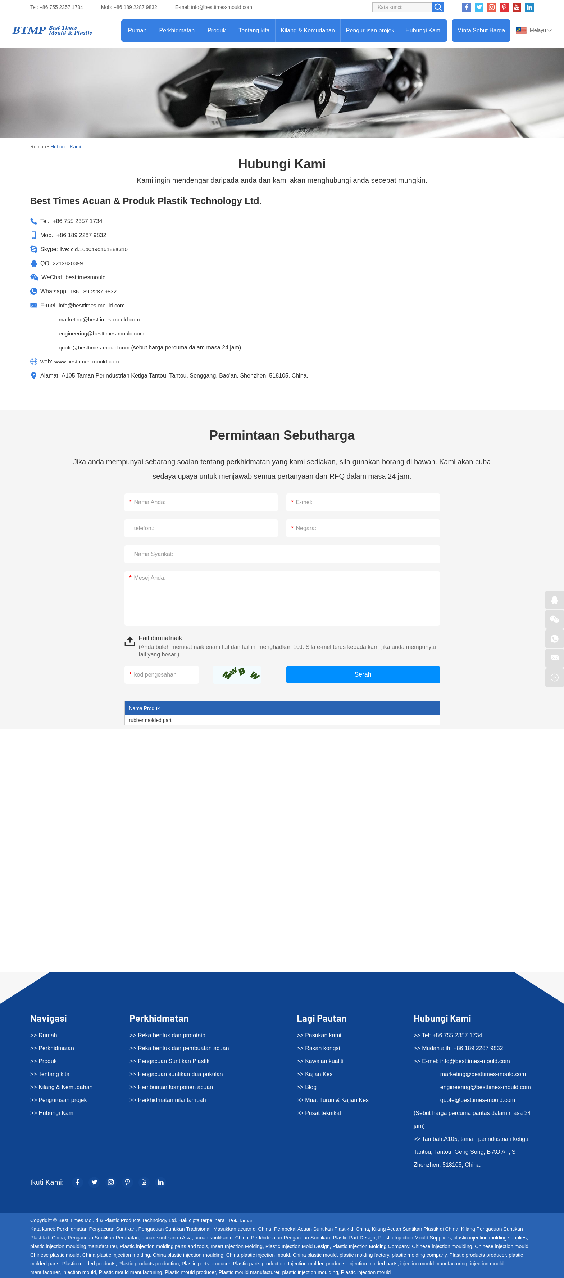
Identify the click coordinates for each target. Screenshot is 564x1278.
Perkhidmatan (177, 30)
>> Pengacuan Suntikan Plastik (169, 1061)
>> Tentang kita (49, 1074)
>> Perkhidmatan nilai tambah (167, 1100)
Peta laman (241, 1221)
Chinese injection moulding (442, 1247)
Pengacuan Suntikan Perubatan (103, 1238)
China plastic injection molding (116, 1255)
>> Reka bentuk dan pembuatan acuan (179, 1048)
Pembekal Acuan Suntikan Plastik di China (321, 1229)
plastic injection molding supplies (490, 1238)
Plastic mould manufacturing (130, 1272)
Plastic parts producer (206, 1264)
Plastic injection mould (366, 1272)
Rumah (137, 30)
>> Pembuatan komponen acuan (171, 1087)
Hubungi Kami (423, 30)
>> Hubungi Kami (52, 1113)
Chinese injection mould (501, 1247)
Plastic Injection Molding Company (370, 1247)
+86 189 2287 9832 (94, 291)
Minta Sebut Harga (481, 30)
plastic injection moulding (310, 1272)
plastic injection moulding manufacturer (73, 1247)
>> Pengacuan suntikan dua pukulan (176, 1074)
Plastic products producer (477, 1255)
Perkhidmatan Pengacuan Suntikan (95, 1229)
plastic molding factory (364, 1255)
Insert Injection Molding (237, 1247)
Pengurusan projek (370, 30)
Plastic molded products (89, 1264)
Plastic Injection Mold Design (297, 1247)
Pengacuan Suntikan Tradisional (174, 1229)
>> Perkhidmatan (52, 1048)
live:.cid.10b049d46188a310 (96, 249)
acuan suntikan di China (221, 1238)
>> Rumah (43, 1035)
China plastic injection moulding (188, 1255)
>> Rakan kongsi (318, 1048)
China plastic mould (315, 1255)
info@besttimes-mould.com (221, 7)
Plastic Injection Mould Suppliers (414, 1238)
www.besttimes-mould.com (88, 361)
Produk (217, 30)
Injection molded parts (372, 1264)
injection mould (79, 1272)
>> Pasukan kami (319, 1035)
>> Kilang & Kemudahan (61, 1087)
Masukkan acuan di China (242, 1229)
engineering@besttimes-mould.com (104, 333)
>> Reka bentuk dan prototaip (167, 1035)
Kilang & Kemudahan (308, 30)
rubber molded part (150, 720)
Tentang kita (253, 30)
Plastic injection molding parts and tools (164, 1247)
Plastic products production (148, 1264)
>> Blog (307, 1087)
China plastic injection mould (258, 1255)
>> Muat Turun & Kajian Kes (333, 1100)
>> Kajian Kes (315, 1074)
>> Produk (43, 1061)
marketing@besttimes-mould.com (102, 319)
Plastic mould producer (190, 1272)
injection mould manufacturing (433, 1264)
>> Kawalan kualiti (320, 1061)
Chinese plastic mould (54, 1255)
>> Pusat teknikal (319, 1113)
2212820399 (69, 263)
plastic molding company (419, 1255)
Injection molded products (317, 1264)
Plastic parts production (259, 1264)
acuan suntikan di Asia (167, 1238)
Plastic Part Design (354, 1238)
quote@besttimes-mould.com (96, 347)
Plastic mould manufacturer (249, 1272)
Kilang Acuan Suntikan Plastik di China (415, 1229)
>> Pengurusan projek (58, 1100)
